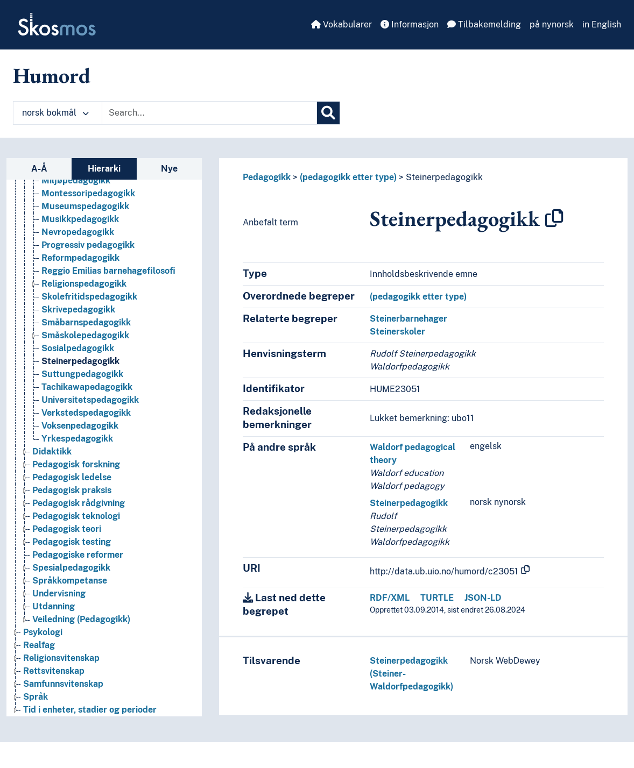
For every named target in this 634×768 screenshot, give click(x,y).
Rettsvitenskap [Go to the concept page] (53, 671)
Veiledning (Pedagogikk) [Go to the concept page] (81, 619)
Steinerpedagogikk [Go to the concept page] (80, 361)
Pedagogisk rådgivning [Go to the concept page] (78, 503)
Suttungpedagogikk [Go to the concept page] (82, 374)
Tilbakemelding (484, 24)
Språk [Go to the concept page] (35, 697)
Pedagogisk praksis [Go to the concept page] (71, 490)
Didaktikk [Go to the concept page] (52, 451)
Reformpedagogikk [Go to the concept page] (80, 258)
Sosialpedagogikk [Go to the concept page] (77, 348)
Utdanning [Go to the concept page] (53, 606)
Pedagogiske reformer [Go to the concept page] (77, 555)
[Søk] (328, 113)
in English (601, 24)
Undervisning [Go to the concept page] (59, 593)
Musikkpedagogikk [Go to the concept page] (80, 219)
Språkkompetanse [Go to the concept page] (69, 580)
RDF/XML (390, 598)
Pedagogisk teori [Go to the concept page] (66, 529)
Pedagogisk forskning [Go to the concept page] (76, 464)
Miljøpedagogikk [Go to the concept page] (75, 180)
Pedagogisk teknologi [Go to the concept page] (76, 516)
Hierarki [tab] (104, 168)
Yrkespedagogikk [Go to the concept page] (77, 438)
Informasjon (410, 24)
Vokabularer (341, 24)
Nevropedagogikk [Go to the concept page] (77, 232)
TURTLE (437, 598)
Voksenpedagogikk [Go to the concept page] (79, 426)
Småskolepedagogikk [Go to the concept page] (85, 335)
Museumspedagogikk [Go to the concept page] (85, 206)
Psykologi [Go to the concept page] (42, 632)
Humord (51, 75)
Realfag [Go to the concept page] (39, 645)
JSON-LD (483, 598)
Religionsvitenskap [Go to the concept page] (61, 658)
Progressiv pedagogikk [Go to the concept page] (88, 245)
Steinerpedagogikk (444, 177)
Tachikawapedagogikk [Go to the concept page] (86, 387)
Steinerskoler (397, 331)
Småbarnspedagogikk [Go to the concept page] (86, 322)
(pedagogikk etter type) (348, 177)
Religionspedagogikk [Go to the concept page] (83, 284)
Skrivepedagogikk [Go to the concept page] (78, 309)
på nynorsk (552, 24)
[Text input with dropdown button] (209, 113)
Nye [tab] (169, 168)
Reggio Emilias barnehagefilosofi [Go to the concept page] (108, 271)
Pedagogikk (267, 177)
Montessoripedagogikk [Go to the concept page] (88, 193)
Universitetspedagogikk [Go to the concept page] (90, 400)
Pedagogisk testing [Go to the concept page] (71, 542)
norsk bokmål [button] (55, 113)
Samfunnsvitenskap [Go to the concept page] (63, 684)
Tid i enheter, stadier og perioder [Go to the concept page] (90, 710)
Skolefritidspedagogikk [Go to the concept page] (89, 296)
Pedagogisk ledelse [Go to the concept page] (71, 477)
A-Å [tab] (39, 168)
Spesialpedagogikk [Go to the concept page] (71, 568)
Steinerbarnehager (408, 319)
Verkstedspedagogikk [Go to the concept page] (86, 413)
